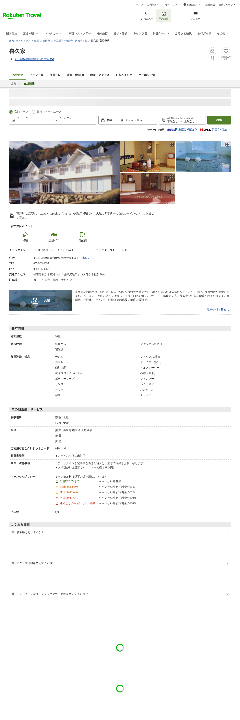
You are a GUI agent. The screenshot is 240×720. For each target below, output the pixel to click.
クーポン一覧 (146, 75)
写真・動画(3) (75, 75)
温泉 (13, 83)
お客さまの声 (124, 75)
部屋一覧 (55, 75)
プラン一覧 (36, 75)
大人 (128, 120)
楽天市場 (210, 4)
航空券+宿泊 (180, 129)
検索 (219, 120)
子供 (137, 120)
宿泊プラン (21, 111)
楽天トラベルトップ (19, 40)
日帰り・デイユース (49, 111)
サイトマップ (172, 4)
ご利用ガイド (154, 4)
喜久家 (17, 51)
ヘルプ (139, 4)
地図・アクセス (99, 75)
